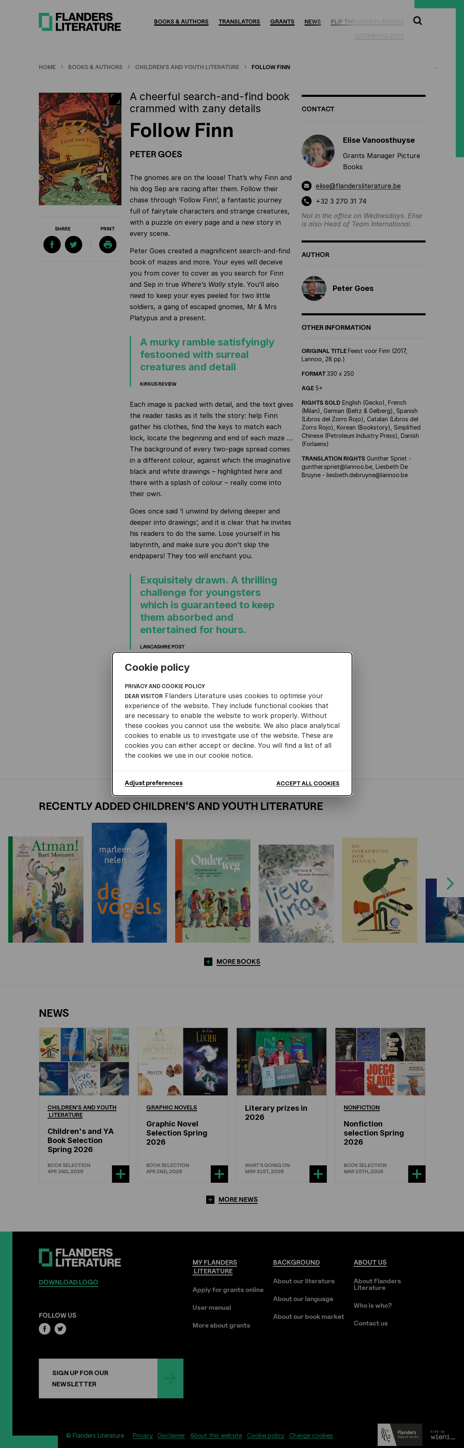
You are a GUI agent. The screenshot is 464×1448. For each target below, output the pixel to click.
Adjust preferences (154, 783)
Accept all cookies (308, 783)
